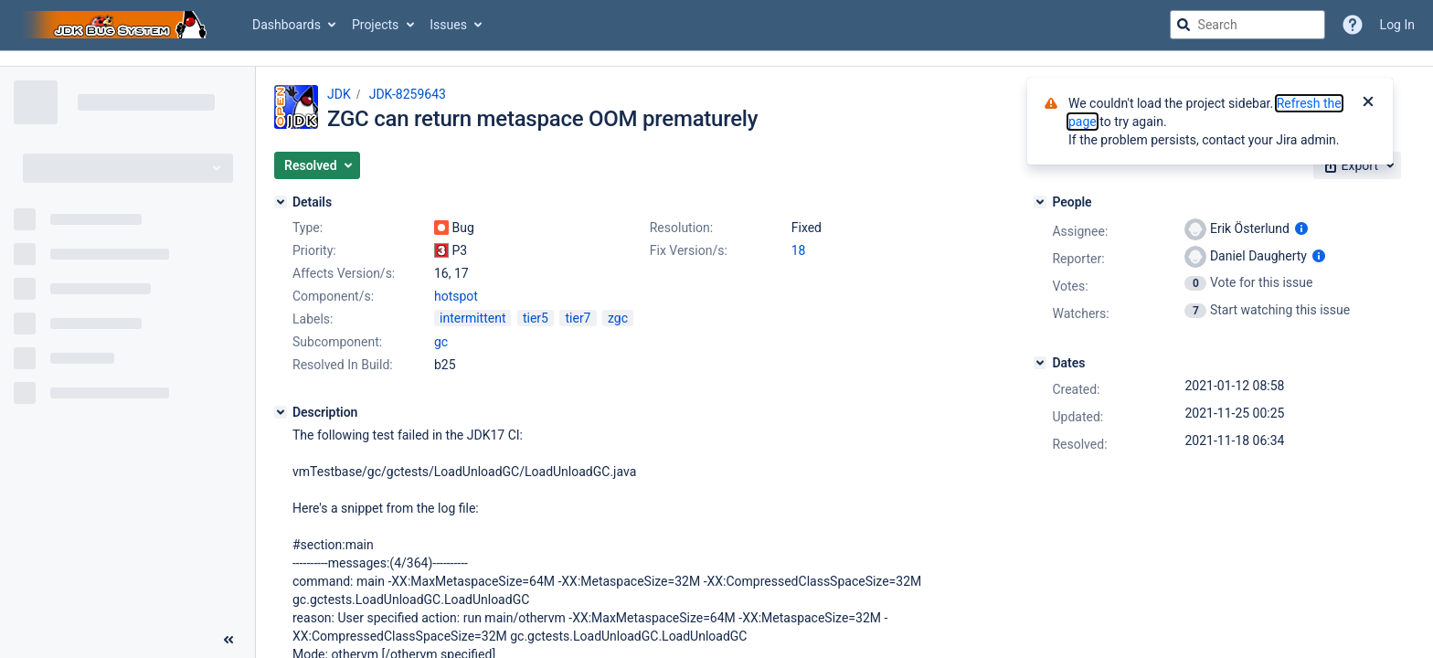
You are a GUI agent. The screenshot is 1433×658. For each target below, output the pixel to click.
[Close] (1368, 103)
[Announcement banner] (716, 59)
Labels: (312, 319)
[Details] (280, 202)
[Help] (1352, 24)
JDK (339, 94)
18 (798, 250)
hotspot (456, 296)
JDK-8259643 (407, 94)
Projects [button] (375, 24)
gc (441, 341)
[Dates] (1040, 362)
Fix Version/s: (688, 250)
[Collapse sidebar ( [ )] (228, 639)
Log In (1397, 24)
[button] (317, 165)
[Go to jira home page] (117, 24)
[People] (1040, 202)
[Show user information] (1301, 228)
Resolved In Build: (342, 364)
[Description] (280, 412)
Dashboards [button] (286, 24)
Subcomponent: (337, 341)
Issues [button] (448, 24)
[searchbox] (1247, 24)
